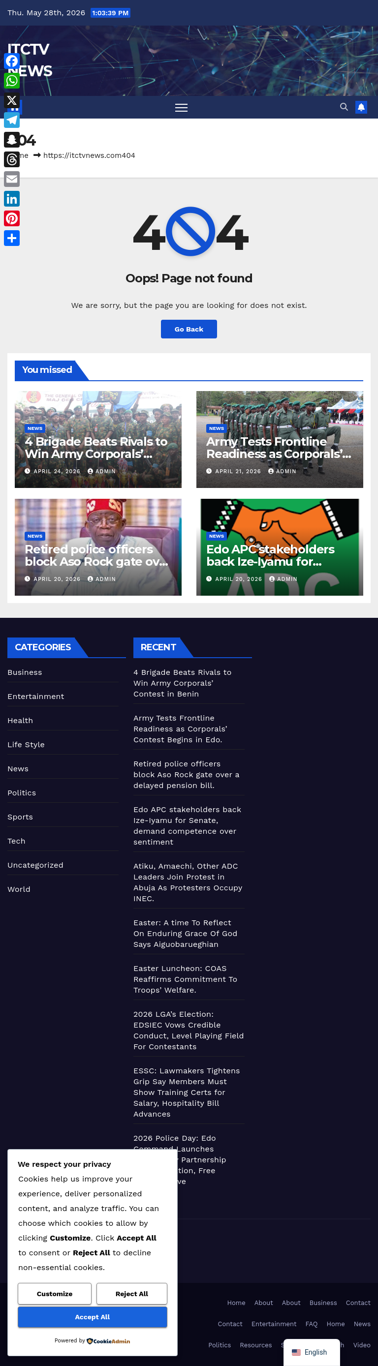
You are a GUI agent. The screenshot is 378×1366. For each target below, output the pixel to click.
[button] (344, 107)
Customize (55, 1294)
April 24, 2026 (58, 471)
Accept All (92, 1317)
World (19, 889)
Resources (256, 1345)
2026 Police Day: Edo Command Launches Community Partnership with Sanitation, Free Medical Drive (179, 1159)
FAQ (311, 1324)
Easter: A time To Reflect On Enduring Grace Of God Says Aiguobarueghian (185, 933)
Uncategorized (35, 865)
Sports (20, 816)
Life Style (26, 744)
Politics (21, 792)
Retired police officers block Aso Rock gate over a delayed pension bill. (98, 561)
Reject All (132, 1294)
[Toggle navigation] (181, 107)
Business (24, 672)
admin (102, 471)
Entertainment (35, 696)
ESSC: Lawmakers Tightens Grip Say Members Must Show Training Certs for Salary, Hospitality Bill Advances (186, 1092)
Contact (358, 1302)
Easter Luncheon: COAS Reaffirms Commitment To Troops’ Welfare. (185, 979)
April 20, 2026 (58, 579)
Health (20, 720)
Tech (16, 841)
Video (362, 1345)
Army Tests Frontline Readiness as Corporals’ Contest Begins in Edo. (274, 453)
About (263, 1302)
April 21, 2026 (239, 471)
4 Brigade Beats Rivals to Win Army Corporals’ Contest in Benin (96, 453)
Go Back (189, 329)
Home (236, 1302)
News (35, 428)
